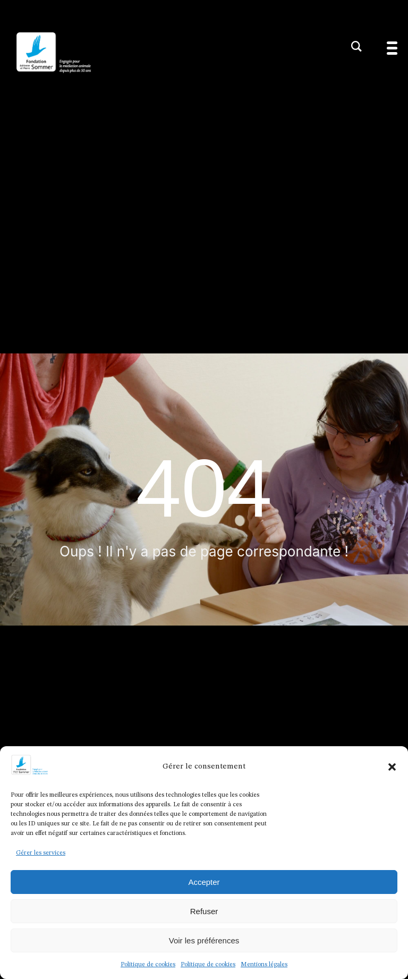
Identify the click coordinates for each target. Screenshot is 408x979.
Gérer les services (40, 853)
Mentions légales (264, 964)
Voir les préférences (204, 940)
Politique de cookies (148, 964)
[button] (392, 767)
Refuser (204, 911)
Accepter (203, 882)
